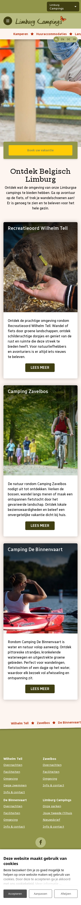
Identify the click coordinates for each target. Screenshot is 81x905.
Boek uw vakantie (40, 150)
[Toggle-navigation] (7, 21)
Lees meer (40, 368)
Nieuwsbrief (51, 820)
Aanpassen (40, 894)
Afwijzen (66, 894)
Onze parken (52, 806)
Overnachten (12, 765)
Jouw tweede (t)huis (57, 813)
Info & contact (14, 792)
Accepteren (15, 894)
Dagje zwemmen (15, 785)
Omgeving (10, 779)
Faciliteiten (11, 772)
